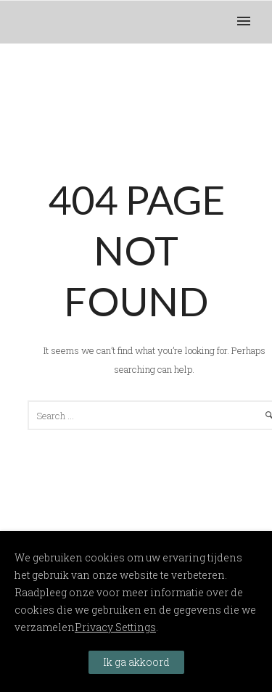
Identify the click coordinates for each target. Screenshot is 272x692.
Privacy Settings (115, 627)
